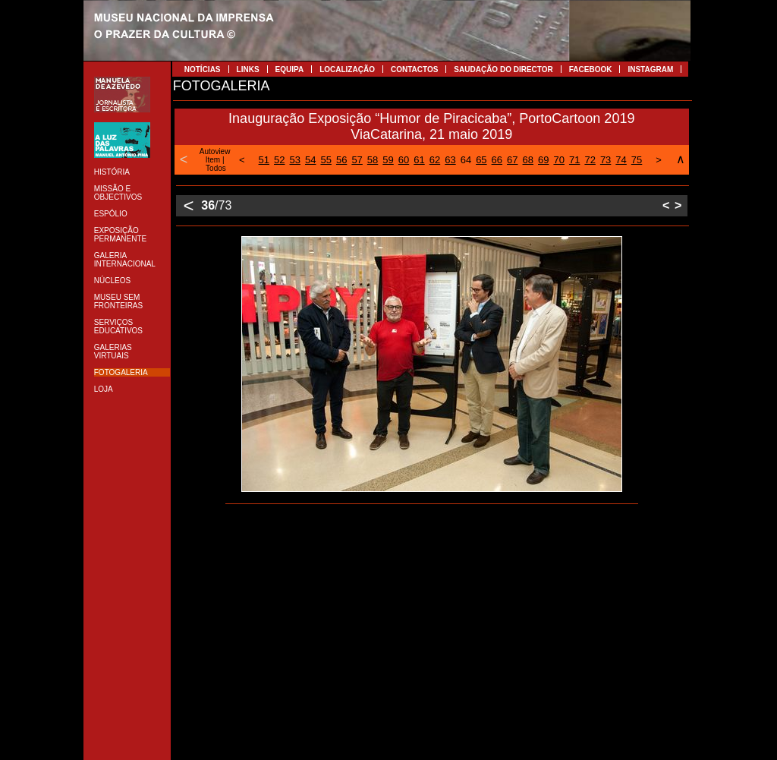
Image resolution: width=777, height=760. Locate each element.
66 (497, 160)
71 (574, 160)
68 (528, 160)
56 (341, 160)
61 (419, 160)
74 (620, 160)
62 (434, 160)
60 (403, 160)
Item (213, 160)
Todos (216, 168)
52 (279, 160)
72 (589, 160)
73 (605, 160)
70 (558, 160)
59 (387, 160)
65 (481, 160)
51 (264, 160)
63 (450, 160)
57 (356, 160)
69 (543, 160)
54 (310, 160)
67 (512, 160)
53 (295, 160)
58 (372, 160)
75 (636, 160)
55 (325, 160)
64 (466, 160)
